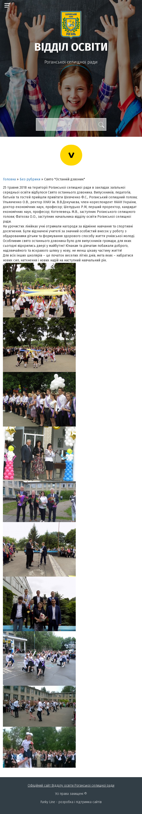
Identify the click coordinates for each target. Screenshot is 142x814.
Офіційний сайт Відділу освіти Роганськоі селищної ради (71, 785)
